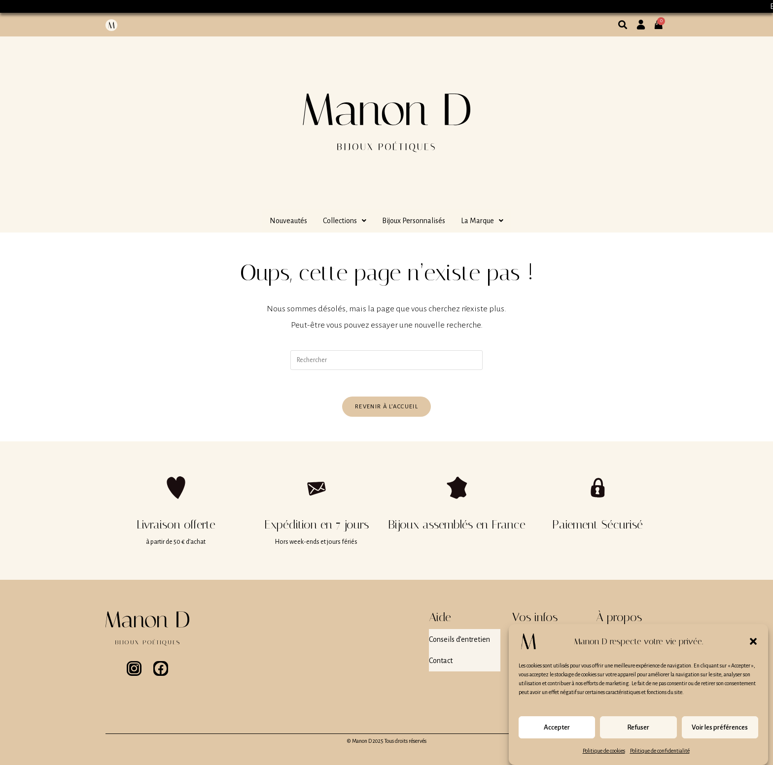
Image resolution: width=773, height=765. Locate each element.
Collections (344, 221)
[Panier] (661, 21)
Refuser (638, 728)
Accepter (557, 728)
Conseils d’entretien (459, 640)
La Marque (482, 221)
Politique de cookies (604, 752)
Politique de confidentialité (660, 752)
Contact (441, 656)
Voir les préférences (720, 728)
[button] (753, 643)
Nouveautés (288, 221)
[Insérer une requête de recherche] (386, 360)
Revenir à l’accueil (386, 409)
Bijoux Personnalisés (413, 221)
